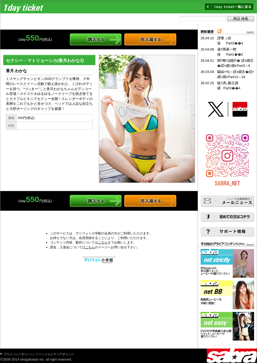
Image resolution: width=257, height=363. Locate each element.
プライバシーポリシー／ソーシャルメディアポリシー (38, 354)
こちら (103, 242)
